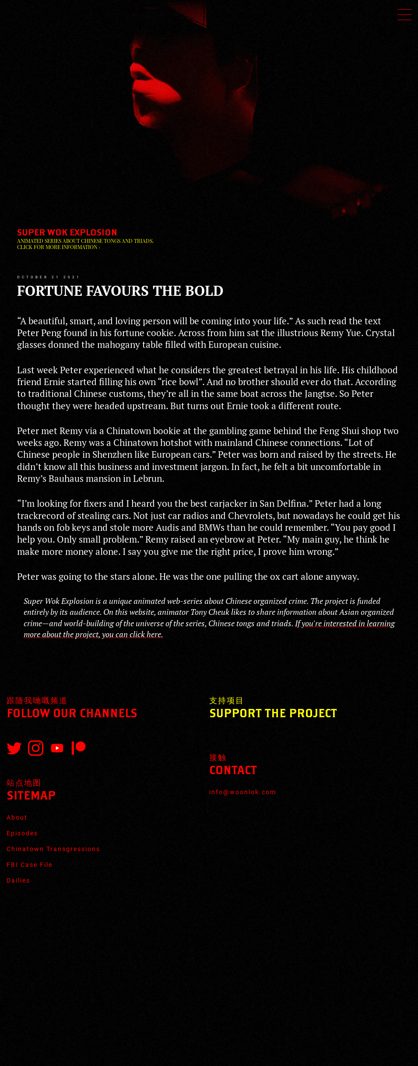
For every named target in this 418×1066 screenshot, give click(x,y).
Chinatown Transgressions (53, 848)
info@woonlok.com (242, 792)
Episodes (22, 833)
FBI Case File (30, 864)
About (17, 817)
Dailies (18, 880)
